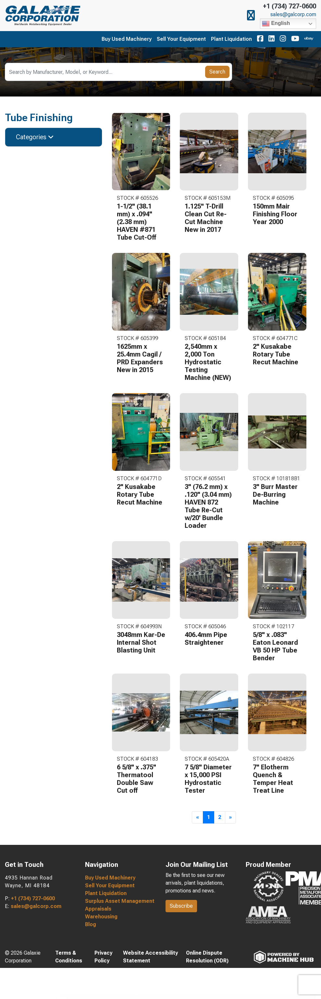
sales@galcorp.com (293, 14)
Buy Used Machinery (127, 39)
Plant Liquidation (231, 39)
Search (217, 72)
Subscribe (181, 906)
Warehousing (101, 917)
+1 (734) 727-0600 (289, 6)
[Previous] (197, 817)
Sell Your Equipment (181, 39)
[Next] (230, 817)
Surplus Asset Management (119, 901)
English (276, 24)
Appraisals (98, 909)
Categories (35, 137)
